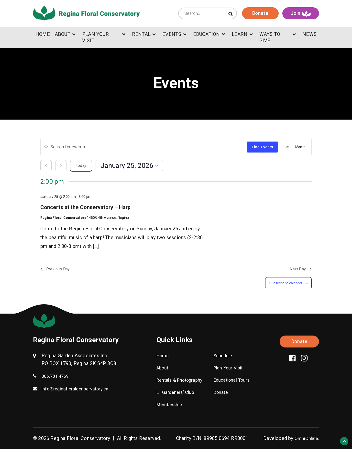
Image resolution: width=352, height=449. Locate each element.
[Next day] (60, 165)
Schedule (223, 355)
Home (163, 355)
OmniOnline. (306, 438)
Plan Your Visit (229, 368)
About (163, 368)
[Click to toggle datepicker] (129, 165)
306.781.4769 (56, 376)
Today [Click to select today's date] (81, 165)
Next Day (301, 269)
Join (300, 16)
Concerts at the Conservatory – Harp (85, 207)
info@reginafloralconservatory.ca (78, 389)
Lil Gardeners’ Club (177, 392)
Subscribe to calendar (285, 283)
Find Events (262, 147)
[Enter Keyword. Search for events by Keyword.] (144, 147)
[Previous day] (46, 165)
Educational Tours (233, 380)
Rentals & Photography (181, 380)
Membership (170, 404)
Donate (259, 16)
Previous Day (55, 269)
